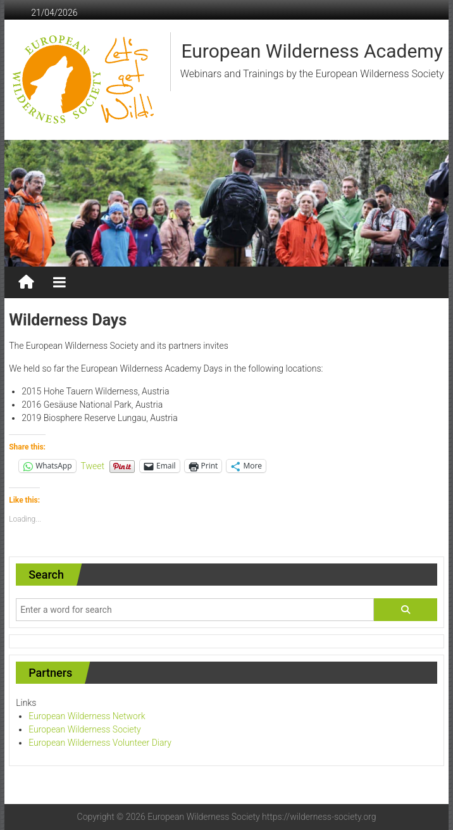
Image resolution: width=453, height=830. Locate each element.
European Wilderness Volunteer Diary (99, 743)
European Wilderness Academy (311, 51)
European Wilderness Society (84, 729)
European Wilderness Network (86, 716)
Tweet (93, 466)
